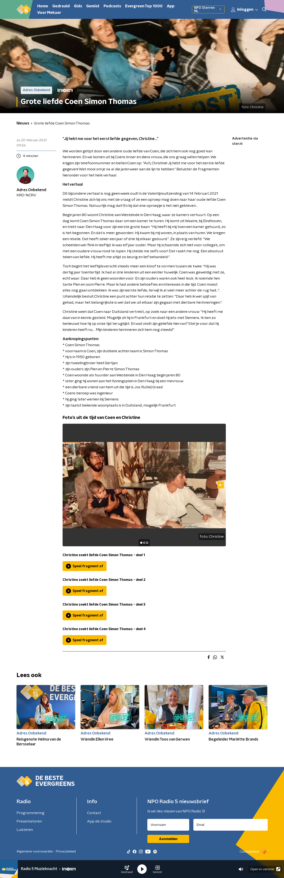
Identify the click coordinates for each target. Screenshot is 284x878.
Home (42, 6)
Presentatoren (29, 821)
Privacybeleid (66, 851)
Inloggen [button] (244, 9)
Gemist (92, 6)
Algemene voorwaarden (35, 851)
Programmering (30, 813)
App (171, 6)
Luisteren (25, 830)
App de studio (99, 821)
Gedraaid (61, 6)
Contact (94, 813)
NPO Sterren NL (208, 9)
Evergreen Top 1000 (144, 6)
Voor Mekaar (49, 13)
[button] (127, 869)
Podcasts (112, 6)
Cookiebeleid (249, 851)
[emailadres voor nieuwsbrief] (230, 825)
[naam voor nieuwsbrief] (168, 825)
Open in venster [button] (265, 869)
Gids (78, 6)
